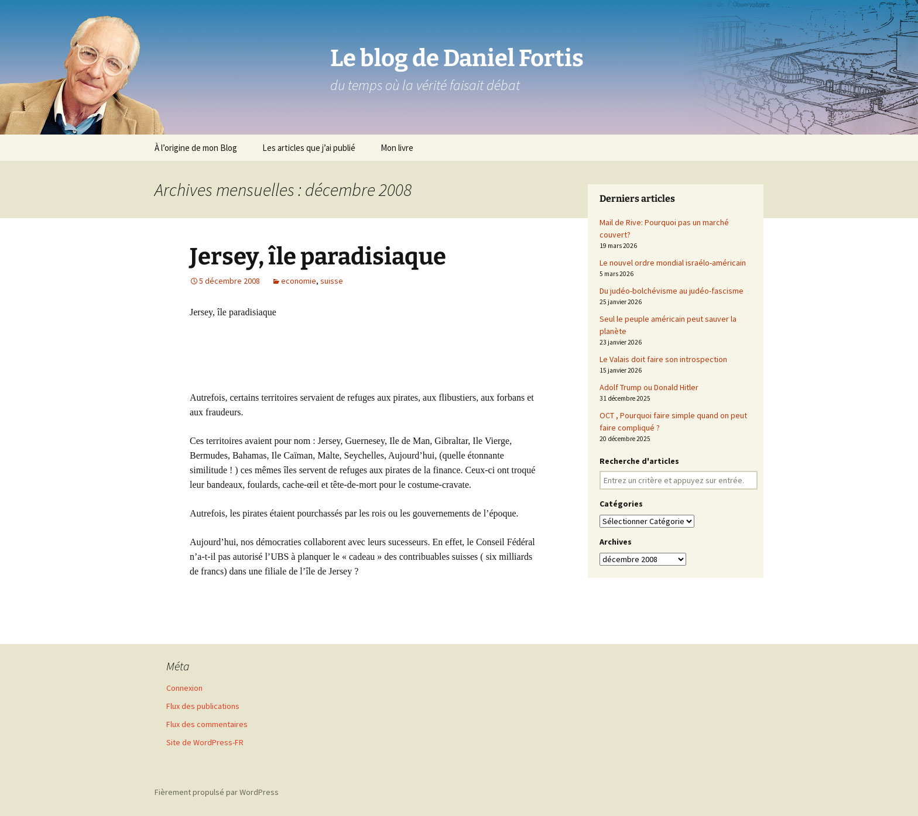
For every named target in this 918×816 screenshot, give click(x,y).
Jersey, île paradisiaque (318, 257)
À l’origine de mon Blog (196, 147)
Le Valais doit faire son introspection (663, 359)
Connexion (184, 688)
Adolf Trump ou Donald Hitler (649, 387)
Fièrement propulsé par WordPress (217, 792)
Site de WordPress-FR (205, 742)
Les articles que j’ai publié (308, 147)
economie (298, 281)
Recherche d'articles (639, 461)
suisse (331, 281)
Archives (616, 541)
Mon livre (397, 147)
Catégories (621, 503)
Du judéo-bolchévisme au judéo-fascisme (672, 290)
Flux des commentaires (207, 724)
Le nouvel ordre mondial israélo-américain (673, 262)
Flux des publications (202, 706)
